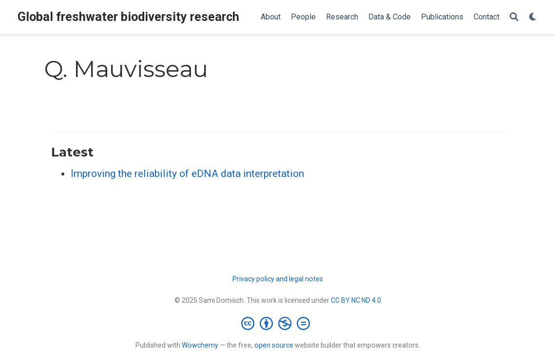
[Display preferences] (533, 17)
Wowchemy (200, 345)
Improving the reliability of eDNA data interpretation (187, 173)
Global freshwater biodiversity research (128, 17)
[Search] (514, 17)
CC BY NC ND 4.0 (356, 300)
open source (273, 345)
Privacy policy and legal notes (277, 279)
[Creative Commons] (277, 323)
